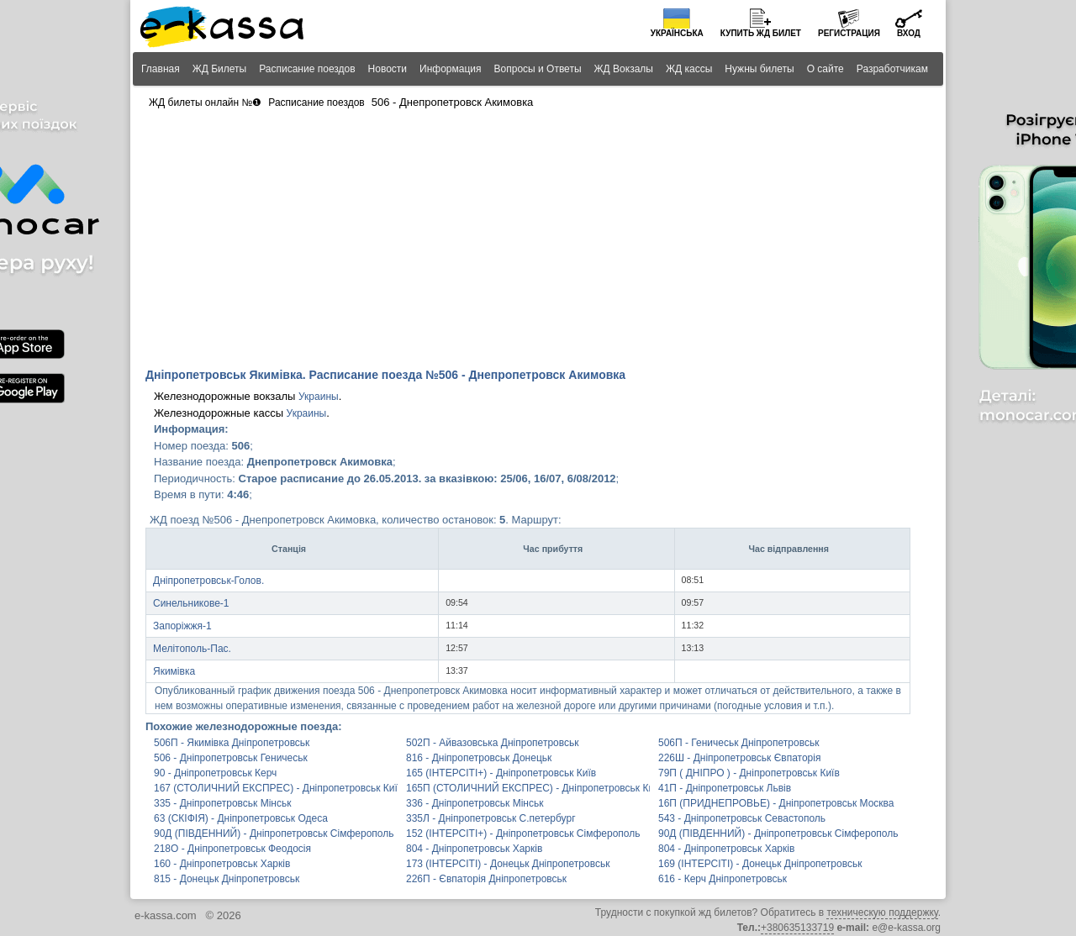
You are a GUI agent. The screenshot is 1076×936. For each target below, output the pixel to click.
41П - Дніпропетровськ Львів (724, 788)
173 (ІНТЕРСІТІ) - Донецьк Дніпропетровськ (507, 864)
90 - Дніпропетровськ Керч (215, 773)
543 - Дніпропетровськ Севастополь (741, 818)
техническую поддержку (881, 912)
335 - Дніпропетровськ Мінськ (222, 803)
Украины (318, 396)
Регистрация (849, 33)
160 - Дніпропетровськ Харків (222, 864)
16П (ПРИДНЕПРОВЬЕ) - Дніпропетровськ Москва (776, 803)
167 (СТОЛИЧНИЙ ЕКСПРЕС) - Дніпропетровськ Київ (276, 788)
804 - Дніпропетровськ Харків (474, 848)
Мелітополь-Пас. (192, 649)
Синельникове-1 (191, 603)
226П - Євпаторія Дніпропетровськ (486, 879)
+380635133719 (797, 927)
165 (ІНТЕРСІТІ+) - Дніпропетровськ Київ (501, 773)
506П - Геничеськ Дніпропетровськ (738, 743)
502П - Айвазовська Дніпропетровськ (492, 743)
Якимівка (174, 671)
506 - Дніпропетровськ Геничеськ (231, 758)
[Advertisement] (538, 240)
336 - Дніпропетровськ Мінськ (474, 803)
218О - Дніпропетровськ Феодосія (232, 848)
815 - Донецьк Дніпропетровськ (226, 879)
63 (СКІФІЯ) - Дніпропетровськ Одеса (241, 818)
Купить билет (760, 33)
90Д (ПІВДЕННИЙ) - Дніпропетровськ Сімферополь (273, 833)
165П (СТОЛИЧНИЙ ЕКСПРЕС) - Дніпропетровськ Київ (528, 788)
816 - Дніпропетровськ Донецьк (478, 758)
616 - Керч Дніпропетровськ (722, 879)
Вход (908, 33)
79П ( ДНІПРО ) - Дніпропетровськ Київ (749, 773)
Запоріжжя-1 (182, 626)
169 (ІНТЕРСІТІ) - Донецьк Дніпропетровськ (760, 864)
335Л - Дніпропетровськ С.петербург (491, 818)
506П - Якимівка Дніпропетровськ (231, 743)
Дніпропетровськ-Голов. (208, 580)
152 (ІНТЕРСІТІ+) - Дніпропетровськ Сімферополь (523, 833)
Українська (677, 33)
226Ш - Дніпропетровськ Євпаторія (739, 758)
